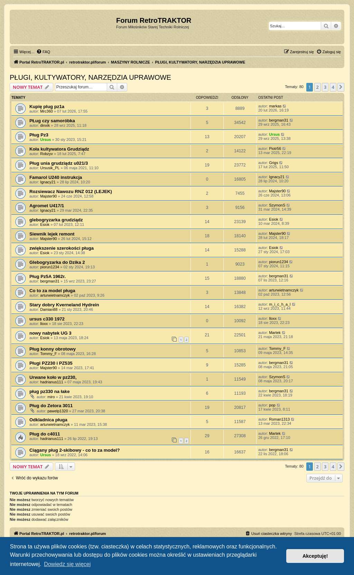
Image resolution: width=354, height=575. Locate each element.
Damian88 (48, 309)
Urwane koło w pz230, (52, 377)
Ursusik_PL (49, 168)
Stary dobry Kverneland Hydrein (64, 304)
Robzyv (46, 154)
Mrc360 (46, 111)
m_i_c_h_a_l (279, 304)
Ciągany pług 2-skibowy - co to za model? (74, 450)
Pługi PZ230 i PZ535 (51, 363)
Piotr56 (275, 148)
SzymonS (277, 205)
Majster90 (48, 196)
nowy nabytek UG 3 (50, 333)
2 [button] (317, 87)
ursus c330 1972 (47, 319)
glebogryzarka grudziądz (56, 219)
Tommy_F (48, 354)
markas (275, 106)
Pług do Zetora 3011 (51, 405)
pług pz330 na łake (49, 391)
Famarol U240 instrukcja (55, 177)
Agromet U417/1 (46, 205)
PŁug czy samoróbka (52, 120)
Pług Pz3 (38, 134)
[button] (340, 87)
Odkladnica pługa (48, 419)
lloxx (44, 324)
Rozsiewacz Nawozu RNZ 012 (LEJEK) (70, 191)
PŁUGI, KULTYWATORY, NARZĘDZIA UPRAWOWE (90, 77)
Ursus (45, 139)
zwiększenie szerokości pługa (61, 248)
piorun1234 (49, 267)
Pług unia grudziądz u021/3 (58, 163)
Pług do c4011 (44, 434)
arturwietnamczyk (55, 295)
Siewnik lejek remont (51, 234)
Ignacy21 (48, 182)
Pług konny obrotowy (52, 349)
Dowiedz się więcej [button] (67, 564)
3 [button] (325, 87)
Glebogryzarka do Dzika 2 (57, 262)
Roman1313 (279, 419)
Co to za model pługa (52, 290)
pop (272, 405)
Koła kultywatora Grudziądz (59, 149)
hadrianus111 (51, 382)
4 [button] (333, 87)
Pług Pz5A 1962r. (47, 276)
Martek (275, 332)
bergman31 (278, 120)
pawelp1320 (57, 411)
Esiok (44, 224)
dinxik (45, 125)
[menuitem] (43, 52)
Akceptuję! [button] (315, 556)
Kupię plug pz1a (46, 106)
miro (51, 397)
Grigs (273, 163)
